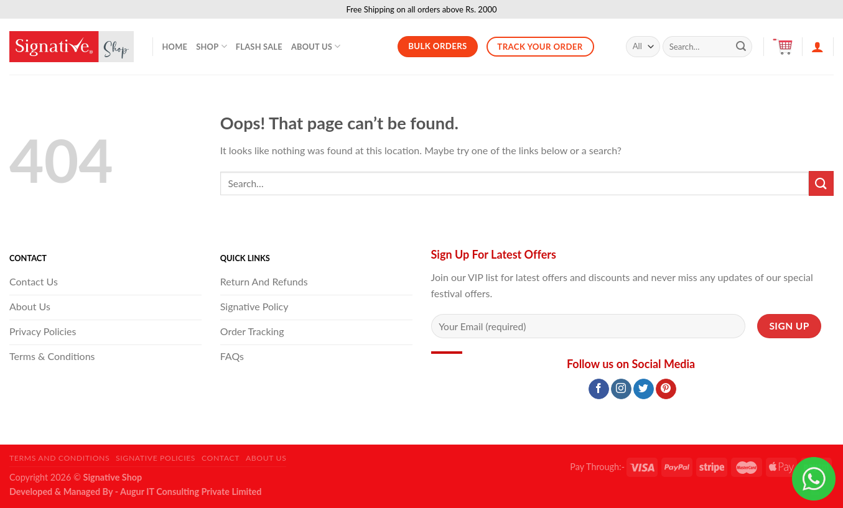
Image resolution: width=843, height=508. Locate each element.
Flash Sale (259, 47)
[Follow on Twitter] (643, 389)
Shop (211, 46)
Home (175, 47)
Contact (221, 458)
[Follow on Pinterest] (666, 389)
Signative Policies (155, 458)
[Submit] (741, 46)
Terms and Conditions (59, 458)
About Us (316, 46)
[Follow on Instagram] (621, 389)
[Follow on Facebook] (599, 389)
